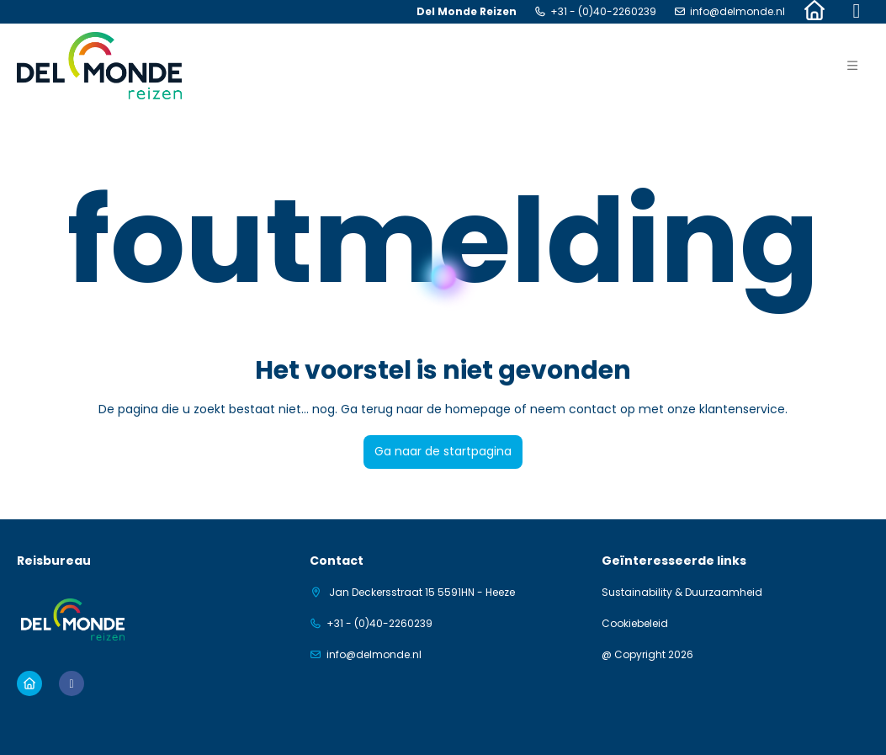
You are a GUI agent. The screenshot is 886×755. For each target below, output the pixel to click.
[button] (852, 65)
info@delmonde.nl (737, 12)
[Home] (814, 12)
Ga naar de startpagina (443, 451)
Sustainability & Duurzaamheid (682, 592)
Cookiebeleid (635, 623)
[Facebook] (856, 12)
